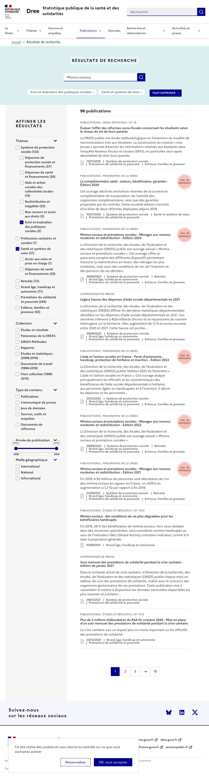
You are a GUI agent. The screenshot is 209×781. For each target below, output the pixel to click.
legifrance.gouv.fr (146, 747)
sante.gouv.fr (145, 740)
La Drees (9, 30)
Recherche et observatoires (136, 30)
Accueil (16, 42)
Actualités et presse (181, 30)
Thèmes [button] (22, 141)
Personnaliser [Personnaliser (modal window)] (75, 762)
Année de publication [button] (33, 440)
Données (114, 31)
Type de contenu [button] (29, 390)
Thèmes (31, 31)
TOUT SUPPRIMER (164, 93)
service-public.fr (177, 747)
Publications (88, 31)
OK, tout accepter (113, 762)
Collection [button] (24, 323)
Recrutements (143, 761)
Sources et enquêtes (55, 30)
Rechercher (201, 12)
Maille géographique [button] (31, 460)
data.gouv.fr (168, 740)
